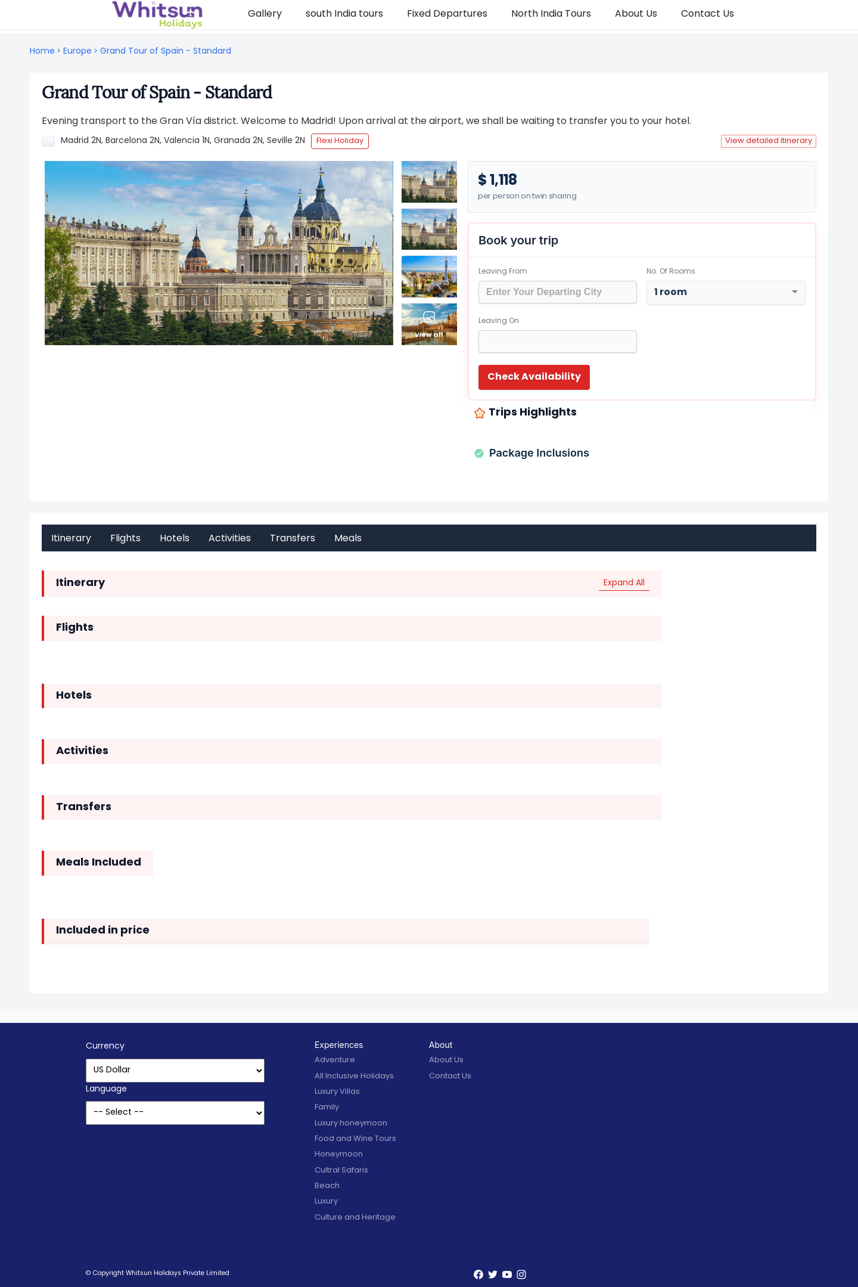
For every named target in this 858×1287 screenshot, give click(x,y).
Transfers (292, 539)
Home (42, 51)
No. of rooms (670, 271)
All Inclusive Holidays (354, 1076)
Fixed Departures (447, 14)
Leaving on (498, 321)
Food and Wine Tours (355, 1139)
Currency (105, 1046)
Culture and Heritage (355, 1217)
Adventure (335, 1060)
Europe (77, 51)
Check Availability (534, 377)
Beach (327, 1186)
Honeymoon (339, 1154)
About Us (636, 14)
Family (327, 1107)
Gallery (265, 14)
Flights (125, 539)
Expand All (624, 583)
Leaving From (502, 271)
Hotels (174, 539)
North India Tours (551, 14)
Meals (348, 539)
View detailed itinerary (768, 141)
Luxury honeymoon (351, 1123)
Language (106, 1089)
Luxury (326, 1201)
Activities (230, 539)
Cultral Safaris (341, 1170)
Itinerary (71, 539)
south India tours (344, 14)
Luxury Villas (337, 1092)
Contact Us (707, 14)
